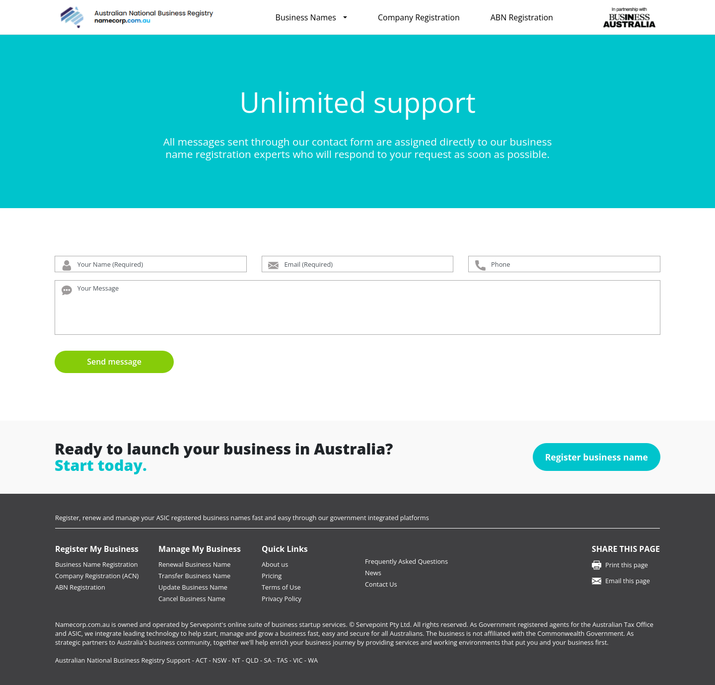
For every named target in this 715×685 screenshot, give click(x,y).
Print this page (626, 564)
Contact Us (381, 584)
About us (275, 564)
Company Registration (419, 17)
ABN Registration (522, 17)
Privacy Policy (281, 598)
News (373, 572)
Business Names (306, 17)
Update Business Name (192, 587)
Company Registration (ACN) (97, 575)
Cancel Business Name (191, 598)
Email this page (627, 580)
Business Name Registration (96, 564)
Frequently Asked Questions (406, 561)
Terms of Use (281, 587)
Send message (114, 361)
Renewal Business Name (194, 564)
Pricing (272, 575)
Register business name (596, 457)
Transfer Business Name (194, 575)
